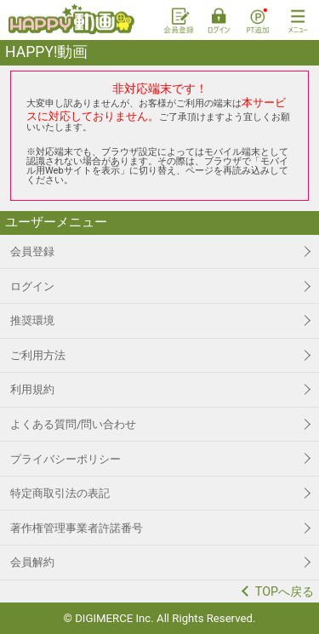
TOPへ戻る (284, 591)
